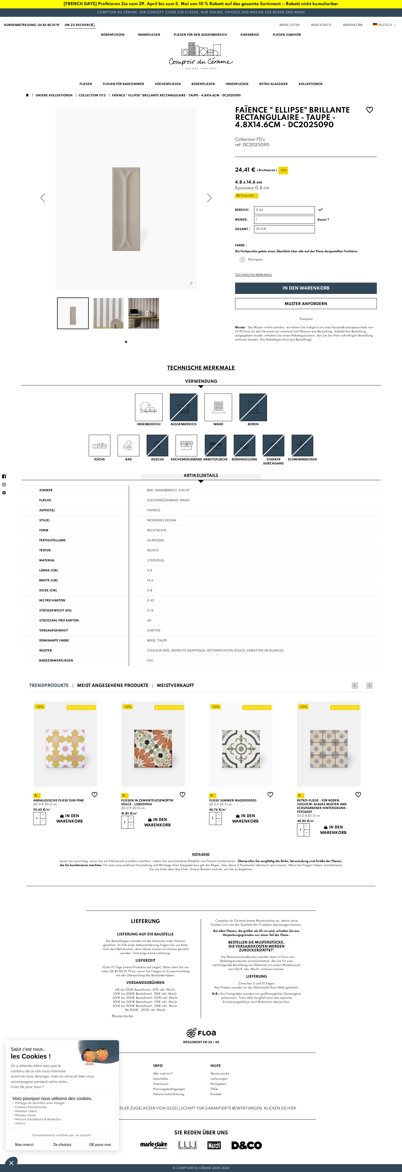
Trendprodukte (49, 686)
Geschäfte (160, 1078)
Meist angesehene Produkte (113, 686)
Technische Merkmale (253, 275)
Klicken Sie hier (280, 1108)
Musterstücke (219, 1073)
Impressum (161, 1083)
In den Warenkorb (305, 288)
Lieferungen (219, 1078)
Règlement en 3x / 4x (201, 1042)
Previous (362, 685)
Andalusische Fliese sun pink (58, 800)
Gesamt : (242, 229)
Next (369, 685)
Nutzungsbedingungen (169, 1089)
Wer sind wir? (163, 1073)
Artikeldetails (201, 476)
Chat (184, 869)
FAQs (214, 1089)
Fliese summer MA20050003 (232, 800)
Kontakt (216, 1094)
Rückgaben (218, 1083)
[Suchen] (81, 25)
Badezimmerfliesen (56, 660)
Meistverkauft (175, 686)
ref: (238, 145)
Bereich (242, 210)
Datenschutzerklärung (168, 1094)
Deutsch (385, 25)
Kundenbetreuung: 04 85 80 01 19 (31, 25)
